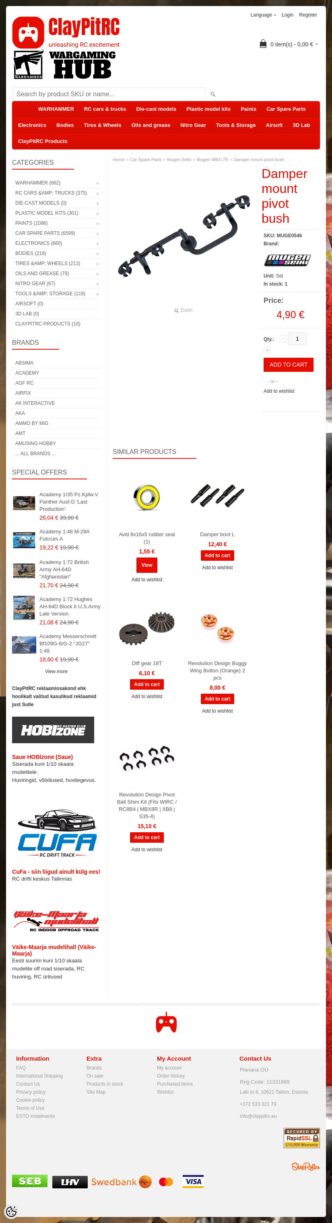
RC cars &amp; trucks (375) (51, 193)
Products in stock (105, 1084)
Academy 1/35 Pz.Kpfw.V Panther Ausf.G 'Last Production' (68, 501)
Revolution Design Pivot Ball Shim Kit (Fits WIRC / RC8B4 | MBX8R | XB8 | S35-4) (147, 805)
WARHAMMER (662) (37, 183)
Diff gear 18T (147, 663)
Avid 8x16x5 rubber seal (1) (147, 538)
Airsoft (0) (29, 304)
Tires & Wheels (102, 125)
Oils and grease (150, 125)
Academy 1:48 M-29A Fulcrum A (64, 535)
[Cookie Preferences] (11, 1211)
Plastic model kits (208, 109)
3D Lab (301, 125)
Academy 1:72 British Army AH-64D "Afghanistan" (64, 569)
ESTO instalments (35, 1116)
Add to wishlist (279, 391)
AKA (20, 413)
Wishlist (165, 1092)
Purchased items (175, 1084)
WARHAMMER (56, 109)
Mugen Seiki (179, 159)
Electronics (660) (38, 243)
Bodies (65, 125)
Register (308, 15)
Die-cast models (156, 109)
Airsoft (274, 125)
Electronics (32, 125)
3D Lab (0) (27, 314)
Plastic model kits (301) (46, 213)
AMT (20, 433)
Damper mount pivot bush (258, 159)
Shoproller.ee (306, 1167)
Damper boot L (217, 534)
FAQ (21, 1068)
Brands (94, 1068)
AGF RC (24, 383)
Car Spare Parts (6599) (45, 233)
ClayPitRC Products (43, 141)
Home (118, 159)
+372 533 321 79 (258, 1104)
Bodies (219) (30, 253)
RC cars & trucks (105, 109)
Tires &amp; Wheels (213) (47, 263)
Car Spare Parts (286, 109)
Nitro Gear (193, 125)
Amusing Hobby (35, 443)
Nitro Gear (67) (35, 283)
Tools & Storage (236, 125)
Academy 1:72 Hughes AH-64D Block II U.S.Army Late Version (70, 606)
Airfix (23, 393)
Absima (24, 363)
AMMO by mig (31, 423)
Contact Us (28, 1084)
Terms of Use (30, 1108)
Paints (248, 109)
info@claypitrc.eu (258, 1116)
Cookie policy (30, 1100)
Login (287, 15)
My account (169, 1068)
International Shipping (39, 1076)
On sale (95, 1076)
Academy (27, 373)
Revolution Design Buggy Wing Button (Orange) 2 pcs (217, 670)
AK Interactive (35, 403)
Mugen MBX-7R (212, 159)
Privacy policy (30, 1092)
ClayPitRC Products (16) (47, 324)
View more (56, 671)
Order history (171, 1076)
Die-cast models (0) (41, 203)
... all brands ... (35, 453)
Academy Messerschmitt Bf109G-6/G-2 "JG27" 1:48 (68, 643)
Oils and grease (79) (42, 273)
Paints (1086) (31, 223)
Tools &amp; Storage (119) (50, 293)
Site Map (96, 1092)
